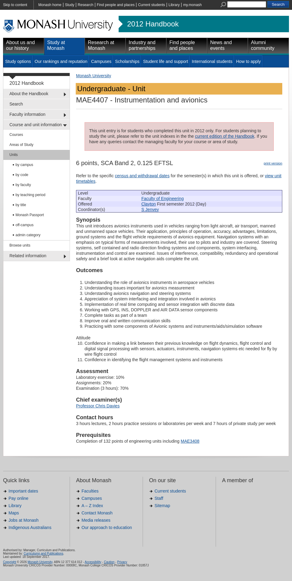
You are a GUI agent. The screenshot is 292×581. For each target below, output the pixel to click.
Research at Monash (101, 45)
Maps (14, 512)
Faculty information (27, 114)
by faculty (23, 185)
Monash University (93, 75)
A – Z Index (92, 505)
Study (69, 5)
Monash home (49, 5)
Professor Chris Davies (98, 405)
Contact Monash (97, 512)
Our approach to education (107, 527)
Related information (27, 255)
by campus (24, 165)
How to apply (248, 61)
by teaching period (30, 195)
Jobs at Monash (24, 520)
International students (212, 61)
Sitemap (162, 505)
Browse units (19, 245)
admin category (28, 235)
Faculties (90, 491)
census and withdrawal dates (142, 175)
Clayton (148, 204)
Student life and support (165, 61)
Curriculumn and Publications (43, 553)
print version (273, 163)
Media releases (96, 520)
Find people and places (115, 5)
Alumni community (262, 45)
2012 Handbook (153, 24)
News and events (221, 45)
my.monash (192, 5)
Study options (18, 61)
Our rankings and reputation (61, 61)
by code (22, 175)
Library (174, 5)
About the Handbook (28, 93)
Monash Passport (30, 215)
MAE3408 (190, 441)
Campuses (101, 61)
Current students (151, 5)
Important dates (23, 491)
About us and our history (20, 45)
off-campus (24, 225)
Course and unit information (35, 124)
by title (21, 205)
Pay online (18, 498)
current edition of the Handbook (224, 136)
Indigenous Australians (30, 527)
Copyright (9, 562)
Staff (159, 498)
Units (13, 155)
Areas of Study (21, 145)
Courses (16, 135)
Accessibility (93, 562)
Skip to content (15, 5)
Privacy (122, 562)
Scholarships (127, 61)
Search (16, 104)
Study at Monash (56, 45)
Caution (109, 562)
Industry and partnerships (142, 45)
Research (85, 5)
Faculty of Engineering (162, 198)
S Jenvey (150, 209)
